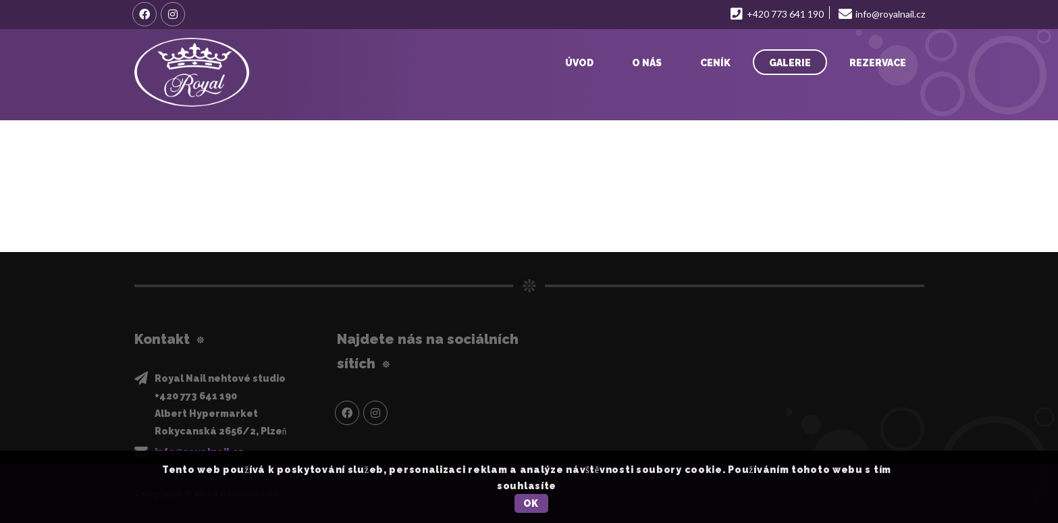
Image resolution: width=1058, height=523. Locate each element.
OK (531, 503)
